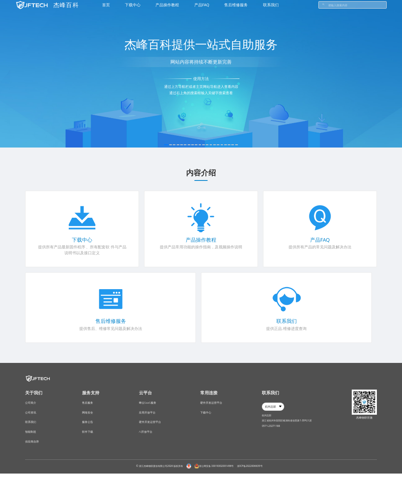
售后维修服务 (110, 321)
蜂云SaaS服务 (147, 404)
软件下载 (87, 439)
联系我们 (286, 321)
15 (223, 144)
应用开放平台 (147, 416)
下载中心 (82, 240)
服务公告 (87, 427)
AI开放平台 (146, 439)
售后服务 (87, 404)
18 (236, 144)
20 (245, 144)
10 (199, 144)
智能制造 (30, 439)
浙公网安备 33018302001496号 (214, 473)
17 (232, 144)
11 (204, 144)
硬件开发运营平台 (150, 427)
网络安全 (87, 416)
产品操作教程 (201, 240)
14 (218, 144)
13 (213, 144)
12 (208, 144)
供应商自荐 (32, 450)
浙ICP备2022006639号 (250, 473)
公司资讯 (30, 416)
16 (227, 144)
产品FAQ (320, 240)
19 (241, 144)
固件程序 (77, 247)
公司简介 (30, 404)
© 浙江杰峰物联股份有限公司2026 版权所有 (159, 473)
